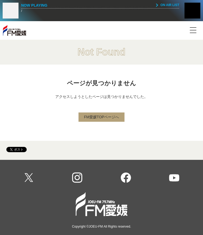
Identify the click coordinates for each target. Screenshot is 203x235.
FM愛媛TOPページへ (101, 117)
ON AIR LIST (169, 5)
